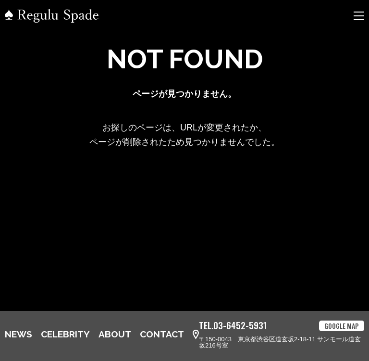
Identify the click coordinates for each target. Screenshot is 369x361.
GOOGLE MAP (341, 326)
